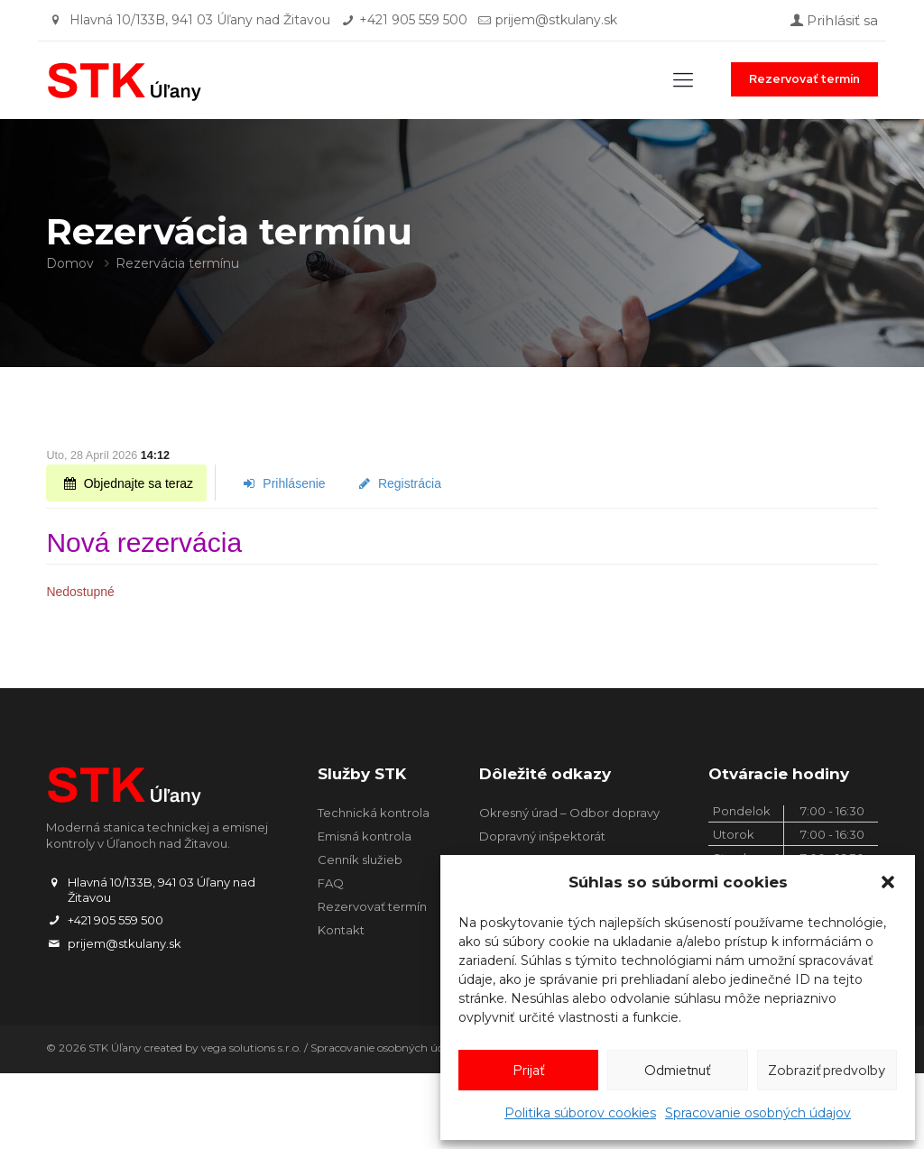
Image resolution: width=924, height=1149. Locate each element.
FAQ (331, 883)
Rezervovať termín (804, 79)
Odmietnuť (677, 1071)
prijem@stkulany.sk (556, 20)
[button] (888, 882)
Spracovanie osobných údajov (758, 1113)
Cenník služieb (360, 859)
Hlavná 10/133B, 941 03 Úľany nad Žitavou (199, 20)
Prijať (528, 1071)
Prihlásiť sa (833, 20)
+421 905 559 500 (413, 20)
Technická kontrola (374, 812)
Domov (70, 263)
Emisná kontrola (364, 836)
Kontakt (341, 930)
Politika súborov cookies (580, 1113)
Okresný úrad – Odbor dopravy (569, 812)
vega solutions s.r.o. (251, 1047)
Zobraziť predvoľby (826, 1071)
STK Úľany (115, 1047)
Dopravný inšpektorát (542, 836)
